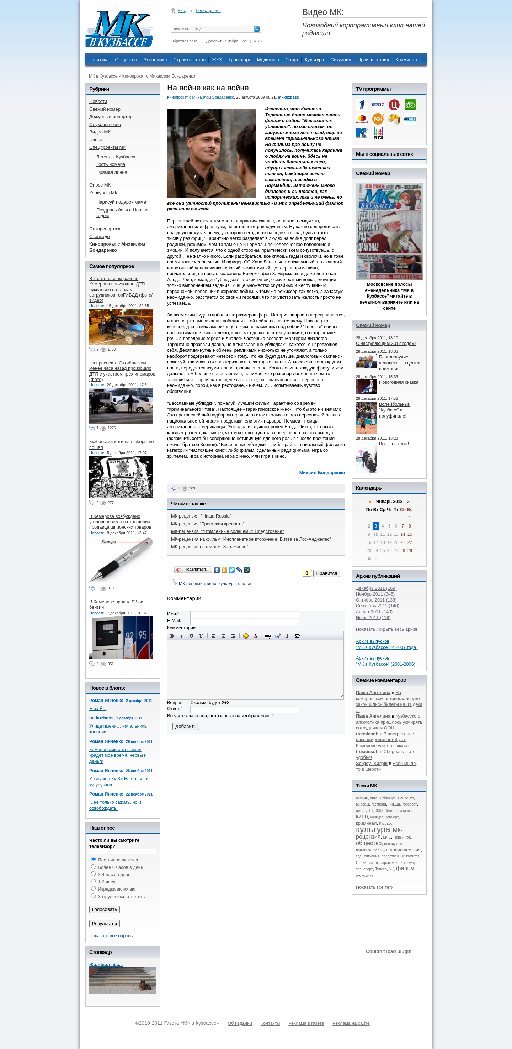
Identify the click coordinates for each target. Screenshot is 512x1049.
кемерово (403, 811)
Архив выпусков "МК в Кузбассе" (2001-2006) (385, 661)
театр (411, 863)
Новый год (402, 837)
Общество (126, 59)
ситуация (371, 856)
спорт (373, 863)
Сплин (361, 863)
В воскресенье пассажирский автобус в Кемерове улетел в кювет (385, 739)
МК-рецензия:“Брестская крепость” (207, 523)
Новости (97, 306)
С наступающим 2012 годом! (386, 343)
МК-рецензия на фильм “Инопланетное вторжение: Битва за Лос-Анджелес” (251, 539)
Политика (98, 59)
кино (211, 583)
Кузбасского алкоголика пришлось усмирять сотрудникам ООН (389, 721)
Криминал (406, 59)
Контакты (270, 1023)
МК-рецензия (192, 583)
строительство (393, 863)
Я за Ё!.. (97, 708)
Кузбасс (385, 823)
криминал (366, 823)
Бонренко (406, 798)
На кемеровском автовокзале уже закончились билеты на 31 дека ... (389, 701)
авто (374, 798)
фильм (245, 583)
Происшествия (373, 59)
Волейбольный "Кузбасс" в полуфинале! (394, 410)
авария (362, 798)
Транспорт (239, 59)
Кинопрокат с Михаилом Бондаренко (158, 76)
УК (391, 869)
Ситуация (340, 59)
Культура (314, 59)
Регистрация (208, 10)
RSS (258, 41)
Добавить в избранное (226, 41)
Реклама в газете (306, 1023)
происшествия (405, 850)
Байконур (388, 798)
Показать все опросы (111, 935)
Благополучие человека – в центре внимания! (400, 362)
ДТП (369, 811)
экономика (364, 875)
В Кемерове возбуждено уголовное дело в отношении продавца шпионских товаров (120, 522)
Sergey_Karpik (372, 763)
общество (369, 843)
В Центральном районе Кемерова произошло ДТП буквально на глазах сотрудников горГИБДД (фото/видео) (121, 289)
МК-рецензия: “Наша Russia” (201, 516)
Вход (182, 10)
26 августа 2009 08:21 (256, 97)
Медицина (268, 59)
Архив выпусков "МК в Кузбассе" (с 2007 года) (387, 644)
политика (363, 850)
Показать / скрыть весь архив (386, 629)
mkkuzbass (288, 97)
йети (389, 811)
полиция (381, 850)
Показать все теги (375, 887)
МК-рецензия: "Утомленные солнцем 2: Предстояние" (227, 531)
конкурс (376, 817)
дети (359, 811)
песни (389, 844)
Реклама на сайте (350, 1023)
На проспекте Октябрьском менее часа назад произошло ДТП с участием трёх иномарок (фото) (122, 371)
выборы (362, 804)
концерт (392, 817)
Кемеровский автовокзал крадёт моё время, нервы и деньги (117, 755)
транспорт (364, 869)
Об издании (240, 1023)
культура (227, 583)
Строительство (190, 59)
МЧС (387, 837)
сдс (359, 856)
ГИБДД (394, 804)
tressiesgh (367, 733)
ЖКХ (217, 59)
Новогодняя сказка (398, 382)
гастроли (379, 804)
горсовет (409, 804)
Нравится (326, 573)
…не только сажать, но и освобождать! (115, 805)
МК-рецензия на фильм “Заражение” (209, 546)
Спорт (292, 59)
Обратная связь (185, 41)
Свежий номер (373, 325)
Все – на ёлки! (394, 443)
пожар (401, 844)
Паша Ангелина (373, 692)
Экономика (155, 59)
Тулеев (381, 869)
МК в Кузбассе (103, 76)
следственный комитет (400, 856)
